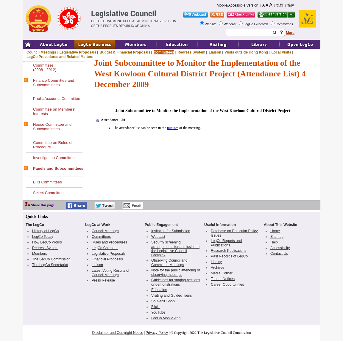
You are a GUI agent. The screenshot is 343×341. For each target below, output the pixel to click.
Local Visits (281, 52)
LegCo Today (42, 237)
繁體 (279, 5)
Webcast (230, 24)
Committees (284, 24)
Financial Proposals (107, 259)
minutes (172, 128)
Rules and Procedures (109, 242)
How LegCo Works (47, 242)
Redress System (191, 52)
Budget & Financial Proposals (125, 52)
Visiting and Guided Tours (171, 295)
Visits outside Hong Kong (246, 52)
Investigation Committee (53, 157)
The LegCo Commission (51, 259)
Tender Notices (223, 279)
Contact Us (279, 254)
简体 (290, 5)
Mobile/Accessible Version (237, 5)
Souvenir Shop (163, 301)
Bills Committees (47, 182)
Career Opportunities (227, 284)
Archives (217, 267)
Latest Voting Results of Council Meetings (110, 272)
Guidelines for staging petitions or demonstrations (175, 282)
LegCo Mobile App (165, 318)
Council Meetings (41, 52)
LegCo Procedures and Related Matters (59, 57)
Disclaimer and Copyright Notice (117, 333)
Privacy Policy (157, 333)
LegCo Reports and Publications (226, 243)
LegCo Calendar (105, 248)
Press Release (103, 280)
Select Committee (48, 193)
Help (274, 242)
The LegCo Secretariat (50, 265)
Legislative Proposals (78, 52)
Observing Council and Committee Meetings (169, 262)
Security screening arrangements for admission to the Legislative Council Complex (175, 248)
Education (159, 290)
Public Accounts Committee (56, 98)
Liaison (215, 52)
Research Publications (228, 251)
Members (39, 254)
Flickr (155, 307)
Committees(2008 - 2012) (44, 67)
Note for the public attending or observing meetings (175, 272)
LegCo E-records (256, 24)
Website (211, 24)
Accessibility (280, 248)
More (290, 33)
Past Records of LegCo (229, 256)
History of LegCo (45, 231)
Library (216, 262)
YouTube (158, 312)
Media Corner (222, 273)
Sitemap (276, 237)
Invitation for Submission (170, 231)
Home (275, 231)
